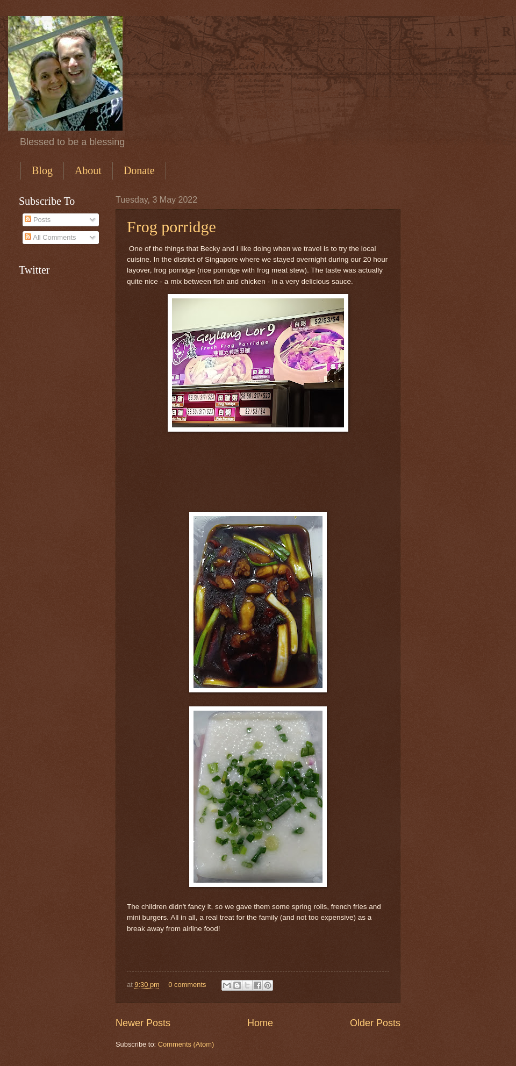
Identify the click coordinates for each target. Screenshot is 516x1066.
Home (260, 1023)
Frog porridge (171, 226)
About (88, 170)
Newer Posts (143, 1023)
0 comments (187, 985)
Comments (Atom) (186, 1044)
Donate (139, 170)
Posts (38, 220)
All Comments (50, 237)
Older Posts (375, 1023)
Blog (42, 170)
